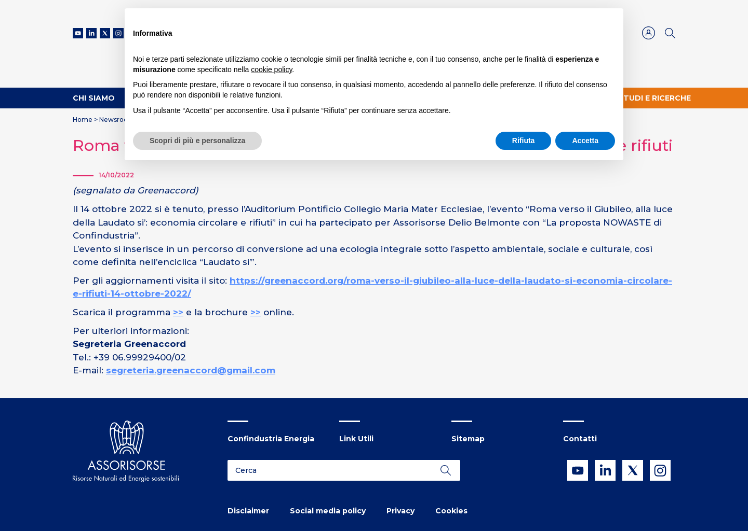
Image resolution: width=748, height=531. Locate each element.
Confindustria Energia (271, 438)
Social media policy (328, 510)
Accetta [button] (585, 140)
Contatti (580, 438)
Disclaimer (248, 510)
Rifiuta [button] (523, 140)
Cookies (451, 510)
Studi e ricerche (654, 98)
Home (82, 119)
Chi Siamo (94, 98)
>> (178, 312)
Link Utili (356, 438)
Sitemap (468, 438)
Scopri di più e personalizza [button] (197, 140)
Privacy (400, 510)
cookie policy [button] (271, 69)
